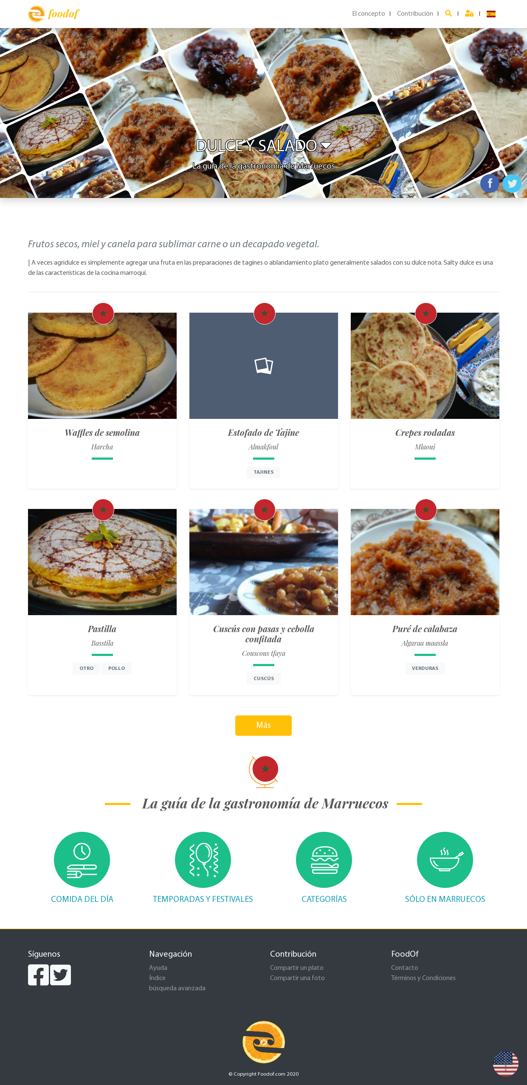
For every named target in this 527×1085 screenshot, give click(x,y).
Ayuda (158, 968)
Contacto (404, 968)
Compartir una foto (297, 978)
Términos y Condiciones (423, 978)
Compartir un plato (297, 968)
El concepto (368, 14)
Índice (157, 978)
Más (263, 725)
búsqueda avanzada (177, 988)
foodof (53, 14)
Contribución (415, 14)
